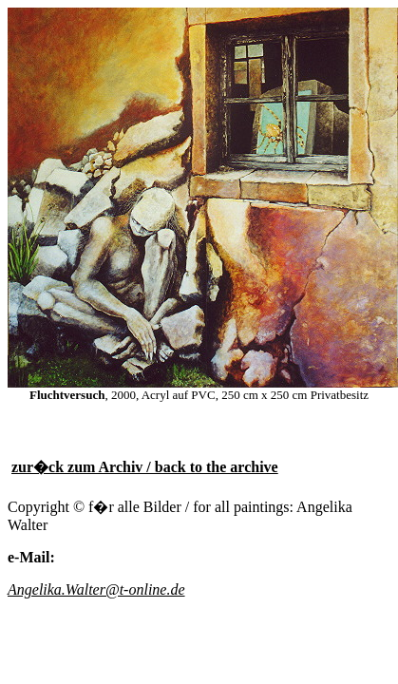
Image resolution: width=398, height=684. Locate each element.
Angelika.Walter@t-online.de (96, 589)
